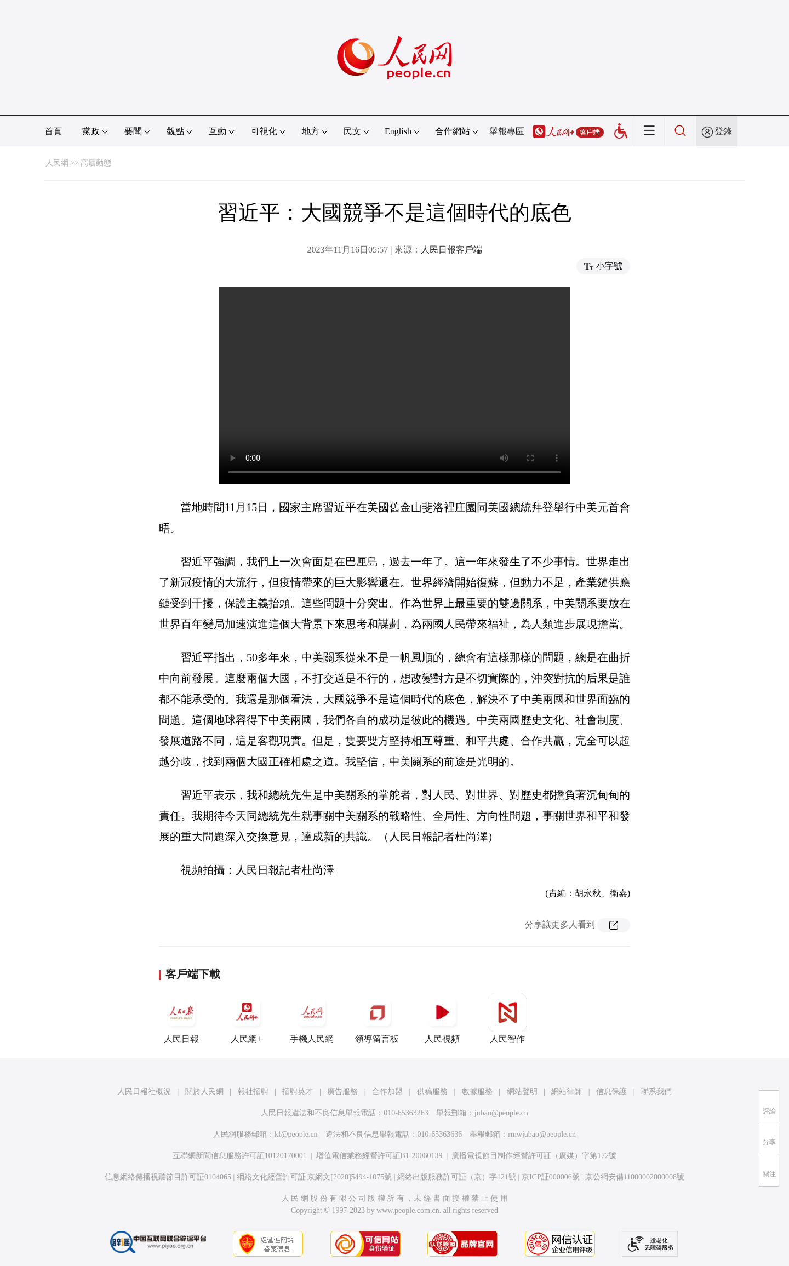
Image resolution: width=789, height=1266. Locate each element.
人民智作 (507, 1018)
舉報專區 (506, 131)
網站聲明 (522, 1091)
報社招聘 (253, 1091)
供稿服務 (432, 1091)
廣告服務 (342, 1091)
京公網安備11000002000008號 (634, 1177)
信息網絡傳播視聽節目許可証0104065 (168, 1177)
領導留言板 (377, 1018)
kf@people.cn (296, 1134)
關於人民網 (204, 1091)
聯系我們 (656, 1091)
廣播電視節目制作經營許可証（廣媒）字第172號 (533, 1156)
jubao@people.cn (501, 1113)
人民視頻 (442, 1018)
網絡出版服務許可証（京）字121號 (456, 1177)
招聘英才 (297, 1091)
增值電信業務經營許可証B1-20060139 (379, 1156)
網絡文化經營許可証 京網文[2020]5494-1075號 (314, 1177)
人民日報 (181, 1018)
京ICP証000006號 (551, 1177)
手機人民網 (312, 1018)
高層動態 (96, 163)
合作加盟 (387, 1091)
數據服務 (477, 1091)
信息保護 (611, 1091)
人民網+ (246, 1018)
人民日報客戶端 (451, 249)
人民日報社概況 (144, 1091)
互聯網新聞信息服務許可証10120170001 (240, 1156)
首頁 (53, 131)
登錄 (723, 131)
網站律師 (566, 1091)
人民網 (56, 163)
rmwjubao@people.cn (542, 1134)
